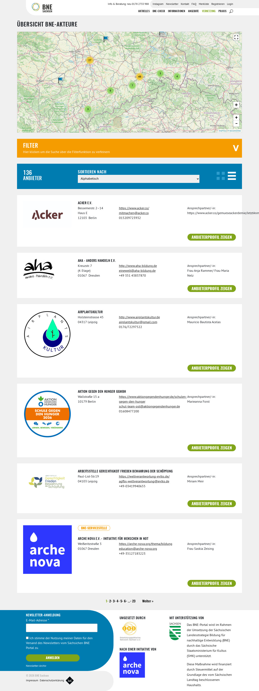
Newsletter (172, 4)
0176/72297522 (130, 327)
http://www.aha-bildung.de (138, 266)
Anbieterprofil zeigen (212, 237)
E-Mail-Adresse (37, 620)
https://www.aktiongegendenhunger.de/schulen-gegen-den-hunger (150, 399)
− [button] (236, 123)
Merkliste (204, 4)
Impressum (32, 680)
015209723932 (130, 218)
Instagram (158, 4)
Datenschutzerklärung (52, 680)
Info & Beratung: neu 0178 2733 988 (128, 4)
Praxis (222, 11)
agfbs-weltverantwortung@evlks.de (144, 481)
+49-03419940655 (132, 486)
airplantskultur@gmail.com (138, 322)
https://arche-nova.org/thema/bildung (145, 544)
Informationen (176, 11)
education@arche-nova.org (138, 549)
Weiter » (147, 601)
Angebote (193, 11)
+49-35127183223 (132, 554)
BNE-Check (159, 11)
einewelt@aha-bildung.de (137, 271)
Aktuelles (143, 11)
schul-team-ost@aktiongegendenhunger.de (149, 406)
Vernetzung (209, 11)
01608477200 (129, 411)
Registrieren (218, 4)
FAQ (194, 4)
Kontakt (185, 4)
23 (133, 601)
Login (230, 4)
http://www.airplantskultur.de (139, 317)
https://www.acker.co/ (134, 208)
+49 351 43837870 (132, 276)
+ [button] (236, 117)
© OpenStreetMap (234, 131)
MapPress (222, 131)
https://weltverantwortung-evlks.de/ (144, 476)
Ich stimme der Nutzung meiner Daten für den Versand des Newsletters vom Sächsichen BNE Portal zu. (59, 643)
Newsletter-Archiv (36, 666)
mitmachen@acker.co (134, 213)
